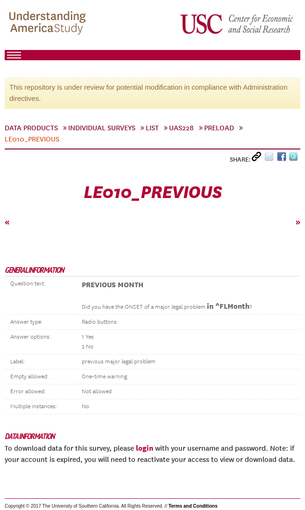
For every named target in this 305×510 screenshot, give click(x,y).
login (144, 448)
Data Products (31, 128)
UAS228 (181, 128)
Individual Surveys (101, 128)
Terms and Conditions (193, 506)
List (152, 128)
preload (219, 128)
